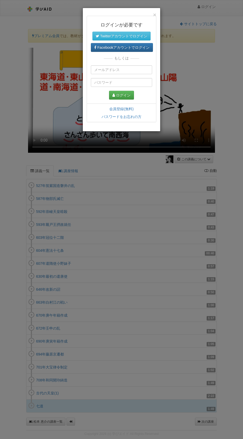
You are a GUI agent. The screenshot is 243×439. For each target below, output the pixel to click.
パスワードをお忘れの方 (121, 117)
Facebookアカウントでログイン (122, 47)
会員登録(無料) (121, 109)
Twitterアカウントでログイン (121, 36)
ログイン (121, 95)
